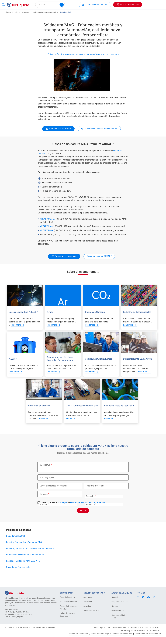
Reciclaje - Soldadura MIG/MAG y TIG (23, 570)
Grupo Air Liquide (120, 602)
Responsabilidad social (118, 616)
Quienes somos (118, 610)
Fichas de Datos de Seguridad (67, 614)
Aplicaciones (68, 14)
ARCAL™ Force (46, 240)
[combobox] (50, 5)
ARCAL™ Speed (47, 235)
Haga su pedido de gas (18, 14)
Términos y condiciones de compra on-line (139, 631)
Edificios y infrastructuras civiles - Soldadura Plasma (30, 558)
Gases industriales (67, 597)
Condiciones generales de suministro (122, 627)
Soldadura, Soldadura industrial (44, 21)
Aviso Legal (62, 512)
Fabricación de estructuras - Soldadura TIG (25, 564)
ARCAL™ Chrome (48, 228)
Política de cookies (150, 627)
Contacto (115, 597)
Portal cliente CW (91, 610)
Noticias (115, 606)
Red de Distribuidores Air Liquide (68, 607)
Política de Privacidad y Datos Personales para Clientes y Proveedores (100, 634)
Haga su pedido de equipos (45, 14)
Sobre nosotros (108, 14)
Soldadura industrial (15, 545)
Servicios (87, 606)
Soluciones (25, 21)
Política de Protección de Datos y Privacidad (87, 512)
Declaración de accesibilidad (148, 634)
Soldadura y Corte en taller (18, 576)
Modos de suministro (68, 602)
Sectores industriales (87, 14)
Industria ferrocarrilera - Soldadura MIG (24, 551)
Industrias (88, 602)
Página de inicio (12, 21)
